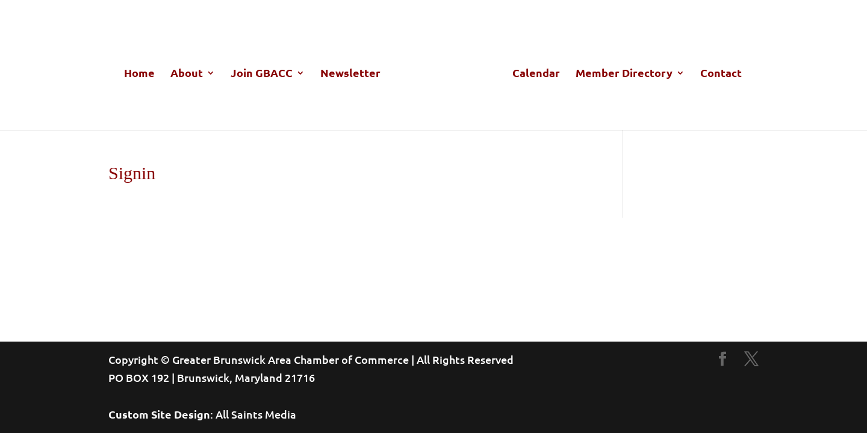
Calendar (536, 74)
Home (139, 74)
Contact (721, 74)
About (186, 74)
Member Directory (624, 74)
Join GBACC (262, 74)
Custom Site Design (159, 414)
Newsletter (350, 74)
